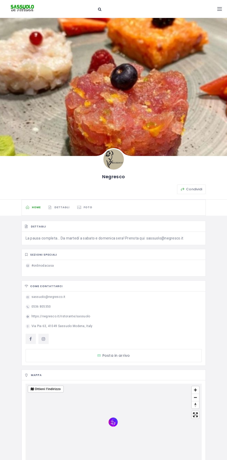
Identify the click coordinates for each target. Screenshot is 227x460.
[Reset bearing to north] (195, 405)
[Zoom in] (195, 390)
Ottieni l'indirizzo (48, 389)
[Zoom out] (195, 397)
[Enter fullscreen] (195, 415)
